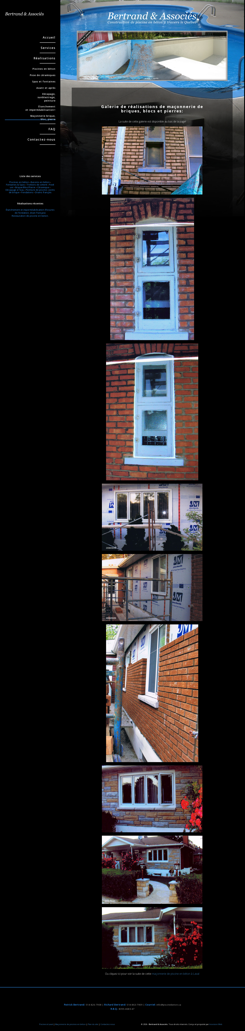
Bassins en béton (40, 182)
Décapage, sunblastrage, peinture (46, 97)
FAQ (51, 129)
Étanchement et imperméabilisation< (40, 108)
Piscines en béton (44, 68)
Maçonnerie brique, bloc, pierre (30, 117)
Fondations (27, 192)
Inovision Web (215, 1024)
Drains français (43, 192)
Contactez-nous (41, 139)
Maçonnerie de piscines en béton (70, 1024)
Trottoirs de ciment (37, 184)
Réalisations (44, 58)
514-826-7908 (94, 1004)
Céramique (43, 187)
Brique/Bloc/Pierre (25, 187)
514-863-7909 (134, 1004)
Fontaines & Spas (15, 184)
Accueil (49, 37)
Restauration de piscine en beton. (30, 215)
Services (48, 48)
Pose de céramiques (42, 75)
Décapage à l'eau (15, 189)
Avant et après (45, 87)
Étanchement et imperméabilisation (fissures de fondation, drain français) (30, 211)
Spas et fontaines (43, 81)
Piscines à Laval (46, 1024)
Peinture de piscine (36, 189)
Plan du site (93, 1024)
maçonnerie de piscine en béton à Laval (175, 974)
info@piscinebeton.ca (169, 1004)
